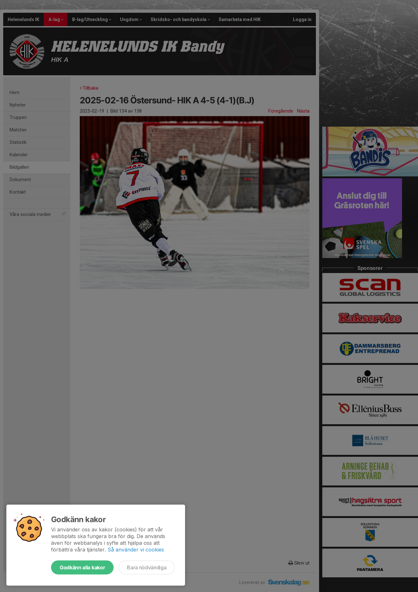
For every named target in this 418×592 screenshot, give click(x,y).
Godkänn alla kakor (82, 567)
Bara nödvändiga (146, 567)
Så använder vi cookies (136, 549)
